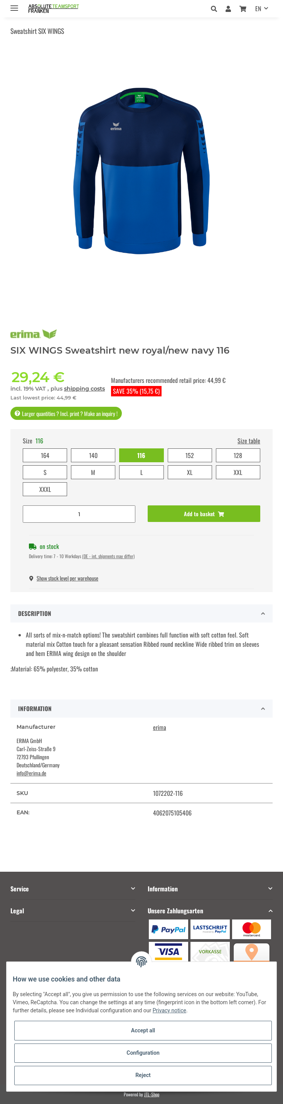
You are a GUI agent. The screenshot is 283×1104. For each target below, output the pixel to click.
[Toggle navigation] (14, 5)
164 (45, 455)
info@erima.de (31, 773)
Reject (143, 1075)
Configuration (142, 1053)
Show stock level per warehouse (63, 578)
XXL (238, 472)
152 (189, 455)
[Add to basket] (204, 513)
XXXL (45, 489)
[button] (216, 8)
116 (141, 455)
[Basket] (243, 8)
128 (238, 455)
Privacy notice (169, 1010)
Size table (249, 440)
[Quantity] (79, 514)
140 (93, 455)
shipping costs (84, 388)
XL (189, 472)
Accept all (143, 1030)
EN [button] (258, 8)
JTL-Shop (151, 1094)
